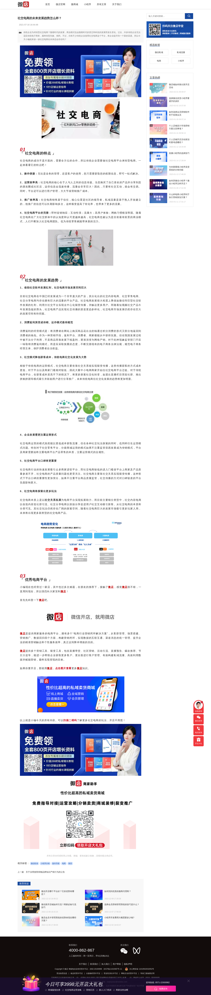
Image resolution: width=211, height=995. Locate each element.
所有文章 (101, 4)
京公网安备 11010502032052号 (141, 969)
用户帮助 (117, 964)
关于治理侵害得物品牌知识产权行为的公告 (45, 872)
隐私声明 (128, 964)
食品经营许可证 (76, 973)
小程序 (87, 4)
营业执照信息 (62, 973)
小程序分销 (45, 863)
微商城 (74, 4)
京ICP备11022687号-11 (112, 969)
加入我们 (105, 964)
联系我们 (94, 964)
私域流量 (181, 52)
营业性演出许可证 (111, 973)
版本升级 (55, 863)
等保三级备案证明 (147, 973)
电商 (64, 863)
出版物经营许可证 (93, 973)
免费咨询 (160, 989)
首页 (47, 4)
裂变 (70, 863)
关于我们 (116, 4)
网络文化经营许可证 (129, 973)
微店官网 (60, 4)
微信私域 (34, 863)
